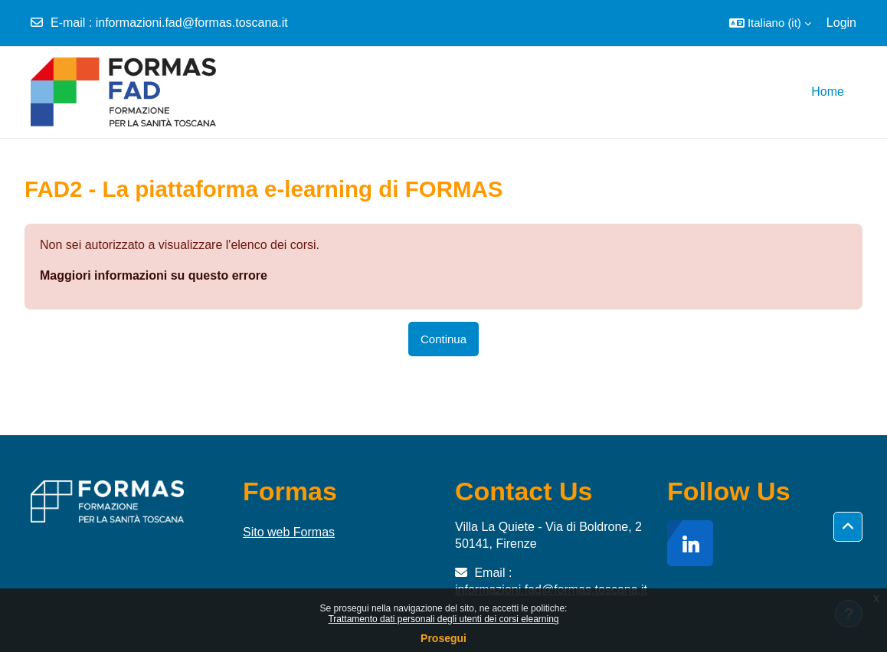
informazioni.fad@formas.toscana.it (192, 22)
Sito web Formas (289, 532)
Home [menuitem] (827, 91)
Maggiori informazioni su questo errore (153, 275)
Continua (443, 339)
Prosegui (443, 638)
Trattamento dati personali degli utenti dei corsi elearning (443, 619)
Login (841, 22)
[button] (770, 23)
